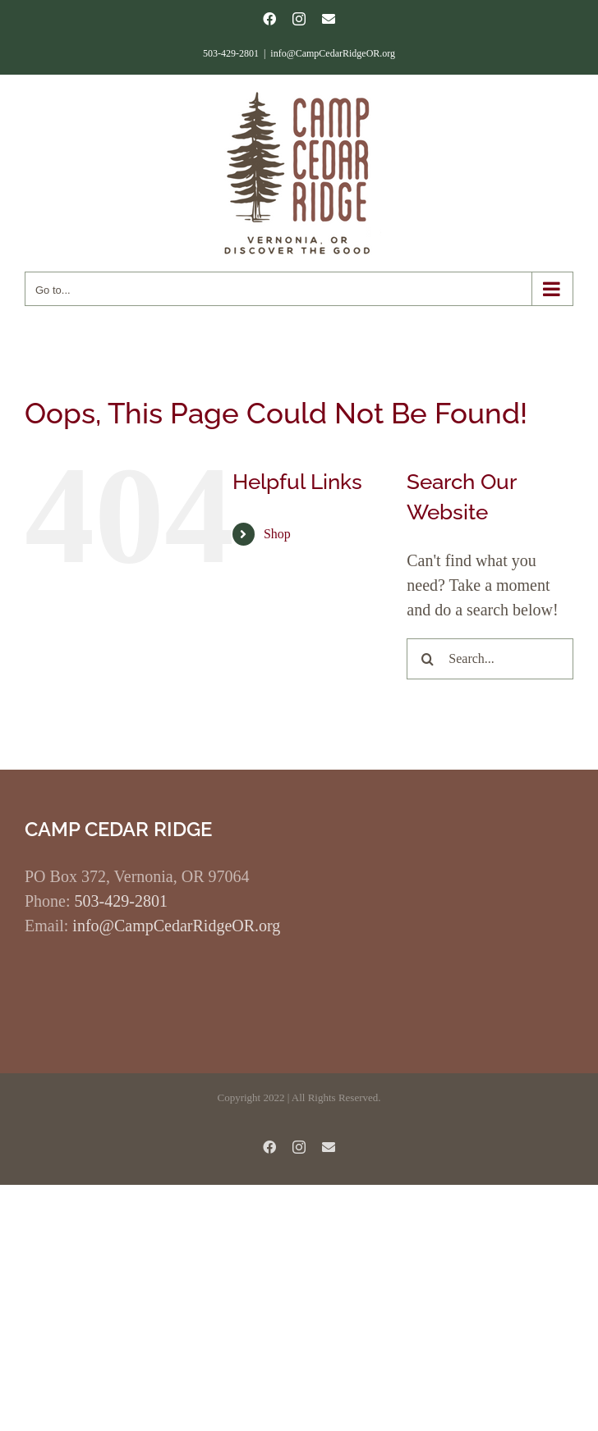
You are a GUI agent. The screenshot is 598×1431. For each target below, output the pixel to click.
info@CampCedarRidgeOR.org (332, 53)
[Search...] (490, 658)
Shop (277, 534)
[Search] (427, 658)
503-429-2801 (121, 901)
